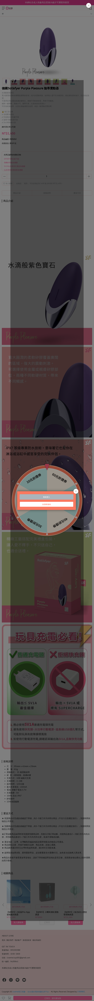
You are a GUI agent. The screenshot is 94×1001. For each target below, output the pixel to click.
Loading (47, 500)
